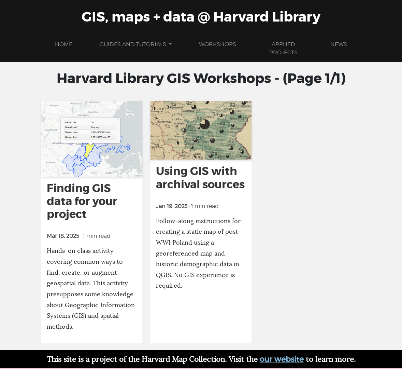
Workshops (217, 44)
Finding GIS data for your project (82, 201)
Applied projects (283, 48)
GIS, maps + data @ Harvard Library (201, 17)
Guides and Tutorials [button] (134, 44)
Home (63, 44)
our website (282, 359)
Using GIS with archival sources (200, 177)
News (338, 44)
